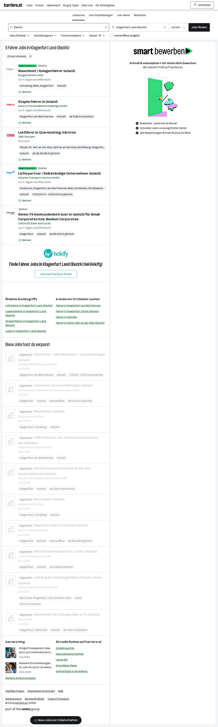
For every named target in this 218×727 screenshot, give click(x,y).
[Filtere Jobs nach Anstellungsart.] (47, 36)
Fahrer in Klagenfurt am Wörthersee (78, 305)
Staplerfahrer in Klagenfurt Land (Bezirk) (25, 323)
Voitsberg (26, 85)
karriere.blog (15, 642)
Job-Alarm (123, 15)
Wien (70, 188)
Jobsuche (78, 15)
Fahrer (13, 47)
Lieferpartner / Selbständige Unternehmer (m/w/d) (59, 173)
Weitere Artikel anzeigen (20, 678)
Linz (50, 597)
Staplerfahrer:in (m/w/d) (38, 102)
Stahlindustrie (65, 648)
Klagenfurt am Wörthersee (36, 116)
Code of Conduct (58, 698)
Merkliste (140, 15)
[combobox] (58, 27)
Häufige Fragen (14, 691)
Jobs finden (199, 27)
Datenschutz (13, 698)
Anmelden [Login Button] (202, 5)
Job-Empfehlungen (101, 15)
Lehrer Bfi (62, 659)
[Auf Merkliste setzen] (24, 92)
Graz (29, 597)
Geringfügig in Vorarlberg (71, 671)
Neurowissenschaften (70, 654)
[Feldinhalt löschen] (106, 27)
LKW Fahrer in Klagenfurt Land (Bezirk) (28, 305)
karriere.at (93, 642)
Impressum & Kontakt (41, 691)
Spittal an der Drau (65, 147)
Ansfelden (80, 188)
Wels (36, 85)
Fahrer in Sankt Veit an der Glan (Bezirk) (80, 322)
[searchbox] (58, 27)
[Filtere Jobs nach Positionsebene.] (75, 36)
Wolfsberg (84, 147)
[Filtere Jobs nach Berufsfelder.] (22, 36)
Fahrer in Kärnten (66, 317)
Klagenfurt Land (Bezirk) (49, 47)
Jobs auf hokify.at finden (56, 274)
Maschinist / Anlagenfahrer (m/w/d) (46, 71)
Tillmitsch (40, 630)
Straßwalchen (97, 188)
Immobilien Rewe (66, 665)
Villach (24, 147)
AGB (60, 691)
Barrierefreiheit (34, 698)
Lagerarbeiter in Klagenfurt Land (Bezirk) (25, 313)
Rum (68, 597)
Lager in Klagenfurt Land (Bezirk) (25, 331)
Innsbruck (26, 188)
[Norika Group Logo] (22, 710)
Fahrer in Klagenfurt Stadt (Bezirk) (77, 311)
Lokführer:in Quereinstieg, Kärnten (47, 132)
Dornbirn (59, 597)
